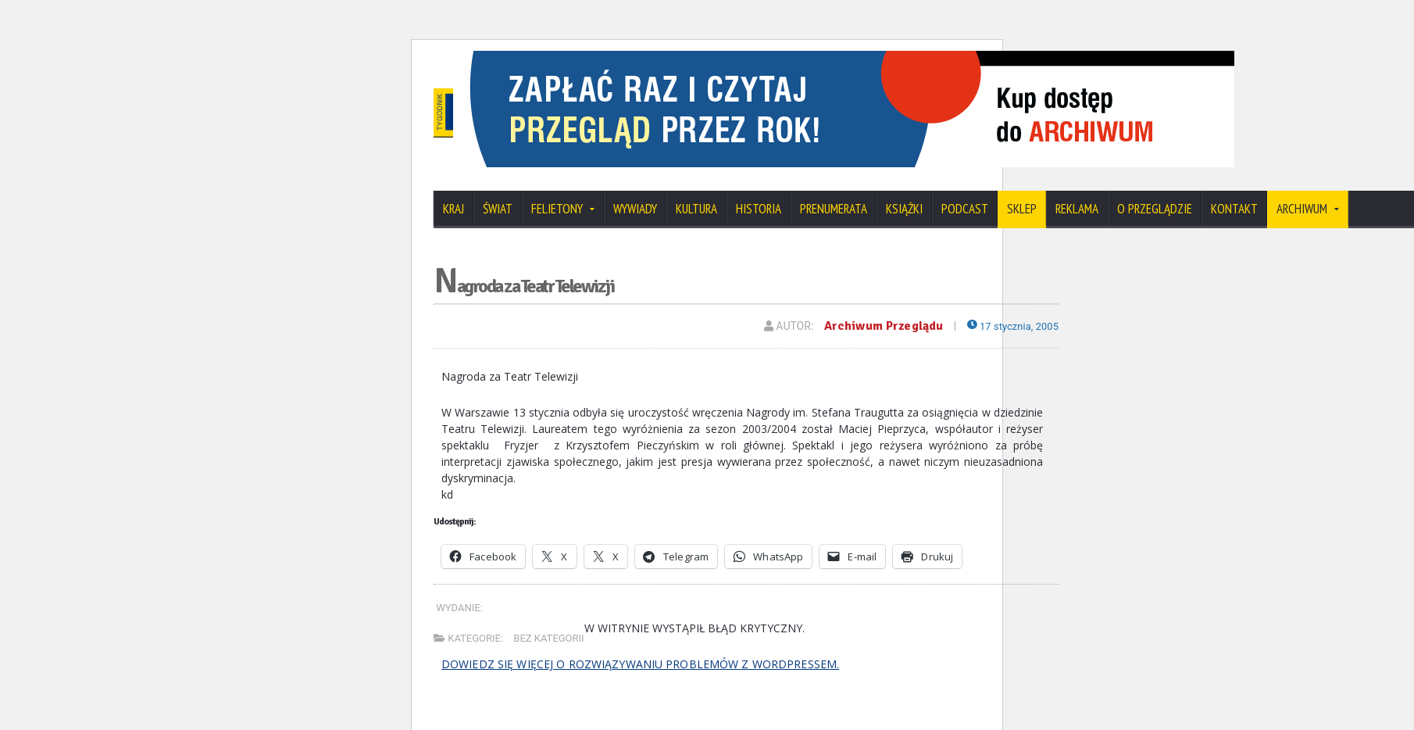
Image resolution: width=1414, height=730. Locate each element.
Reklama (1076, 208)
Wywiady (635, 208)
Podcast (964, 208)
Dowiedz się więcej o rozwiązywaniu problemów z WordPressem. (637, 663)
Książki (904, 208)
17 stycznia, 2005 (1009, 326)
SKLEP (1022, 208)
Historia (758, 208)
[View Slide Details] (980, 56)
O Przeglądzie (1154, 208)
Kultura (696, 208)
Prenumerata (833, 208)
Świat (497, 208)
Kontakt (1234, 208)
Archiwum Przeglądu (878, 326)
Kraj (453, 208)
